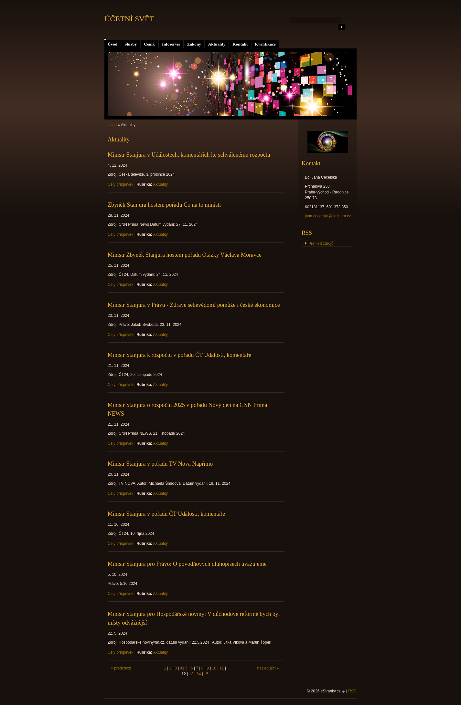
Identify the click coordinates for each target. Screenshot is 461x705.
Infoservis (171, 44)
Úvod (112, 44)
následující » (268, 668)
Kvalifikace (265, 44)
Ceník (149, 44)
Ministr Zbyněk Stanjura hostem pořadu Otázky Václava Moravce (185, 255)
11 (222, 668)
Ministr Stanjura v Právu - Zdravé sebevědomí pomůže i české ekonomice (194, 305)
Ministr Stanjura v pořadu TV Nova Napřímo (160, 464)
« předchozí (121, 668)
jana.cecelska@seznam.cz (328, 216)
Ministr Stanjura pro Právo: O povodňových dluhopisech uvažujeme (187, 564)
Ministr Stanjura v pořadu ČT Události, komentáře (166, 514)
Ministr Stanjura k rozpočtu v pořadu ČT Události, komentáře (179, 355)
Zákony (194, 44)
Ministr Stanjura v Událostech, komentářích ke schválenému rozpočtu (189, 154)
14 (199, 674)
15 (206, 674)
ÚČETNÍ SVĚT (129, 19)
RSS (352, 691)
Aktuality (217, 44)
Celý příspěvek (120, 184)
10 (214, 668)
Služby (130, 44)
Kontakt (240, 44)
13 (191, 674)
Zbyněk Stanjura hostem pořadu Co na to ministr (164, 205)
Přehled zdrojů (320, 243)
